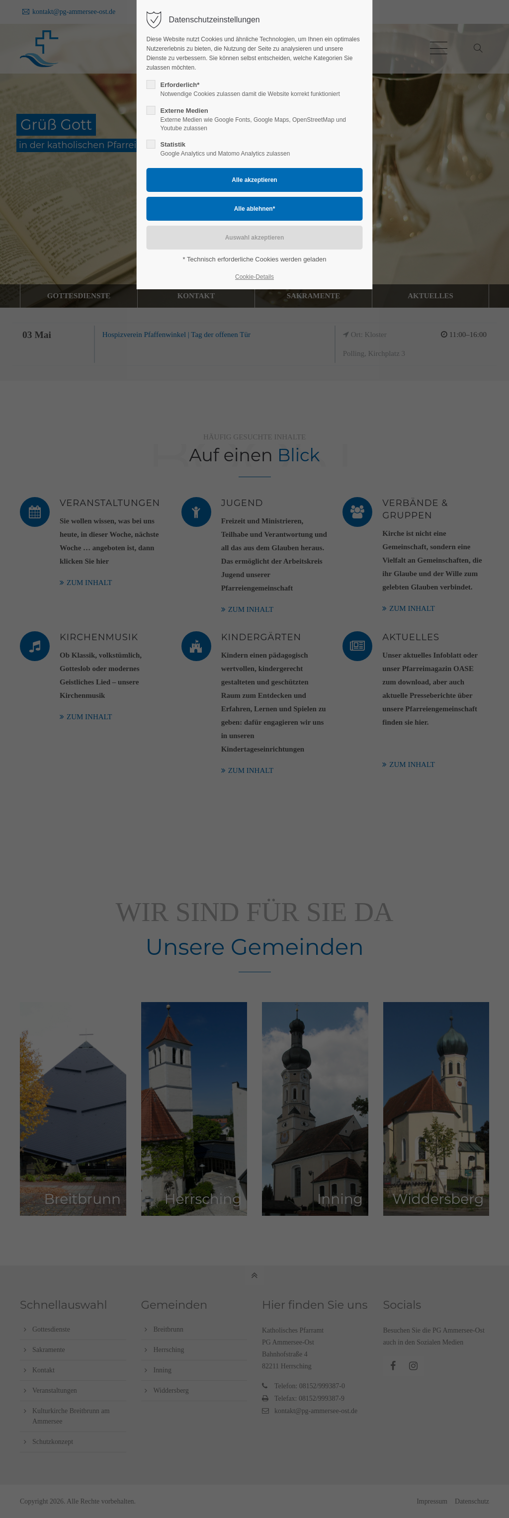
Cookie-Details (254, 276)
